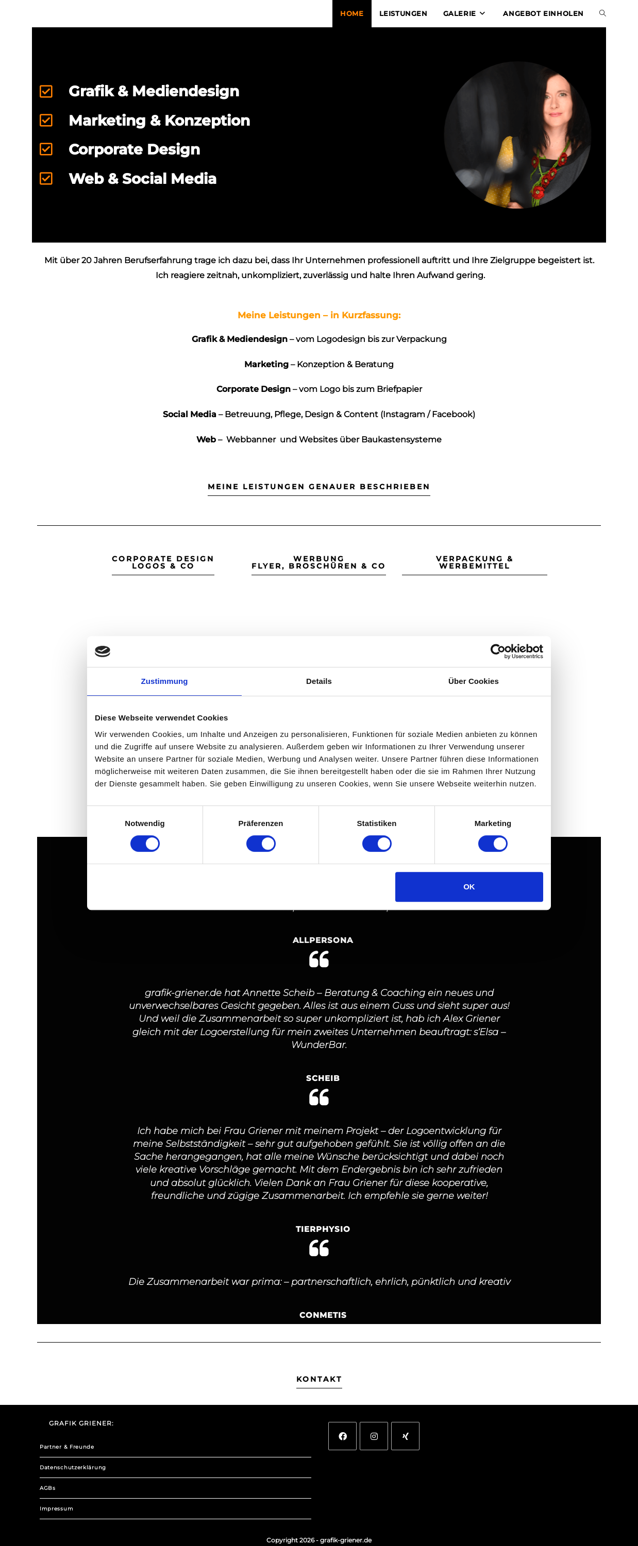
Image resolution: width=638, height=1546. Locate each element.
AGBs (48, 1488)
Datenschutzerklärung (73, 1467)
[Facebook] (342, 1436)
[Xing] (405, 1436)
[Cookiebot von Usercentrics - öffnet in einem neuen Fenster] (498, 651)
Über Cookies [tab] (473, 681)
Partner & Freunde (67, 1447)
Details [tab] (319, 681)
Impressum (56, 1508)
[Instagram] (374, 1436)
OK (469, 886)
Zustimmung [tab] (164, 681)
